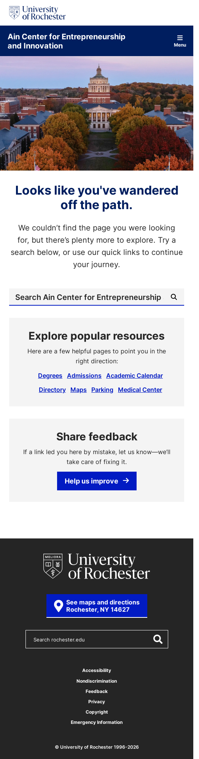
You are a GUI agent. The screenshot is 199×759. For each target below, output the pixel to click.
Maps (78, 389)
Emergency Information (97, 722)
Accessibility (96, 670)
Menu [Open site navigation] (180, 41)
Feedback (97, 691)
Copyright (97, 712)
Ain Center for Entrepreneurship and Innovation (67, 41)
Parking (102, 389)
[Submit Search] (174, 297)
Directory (52, 389)
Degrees (50, 375)
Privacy (96, 701)
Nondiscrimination (96, 681)
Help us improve (97, 481)
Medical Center (140, 389)
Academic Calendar (134, 375)
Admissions (84, 375)
